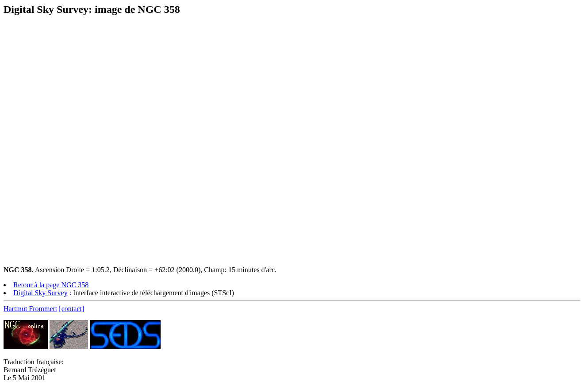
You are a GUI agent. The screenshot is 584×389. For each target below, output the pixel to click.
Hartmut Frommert (30, 308)
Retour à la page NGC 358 (50, 285)
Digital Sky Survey (40, 293)
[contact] (71, 308)
